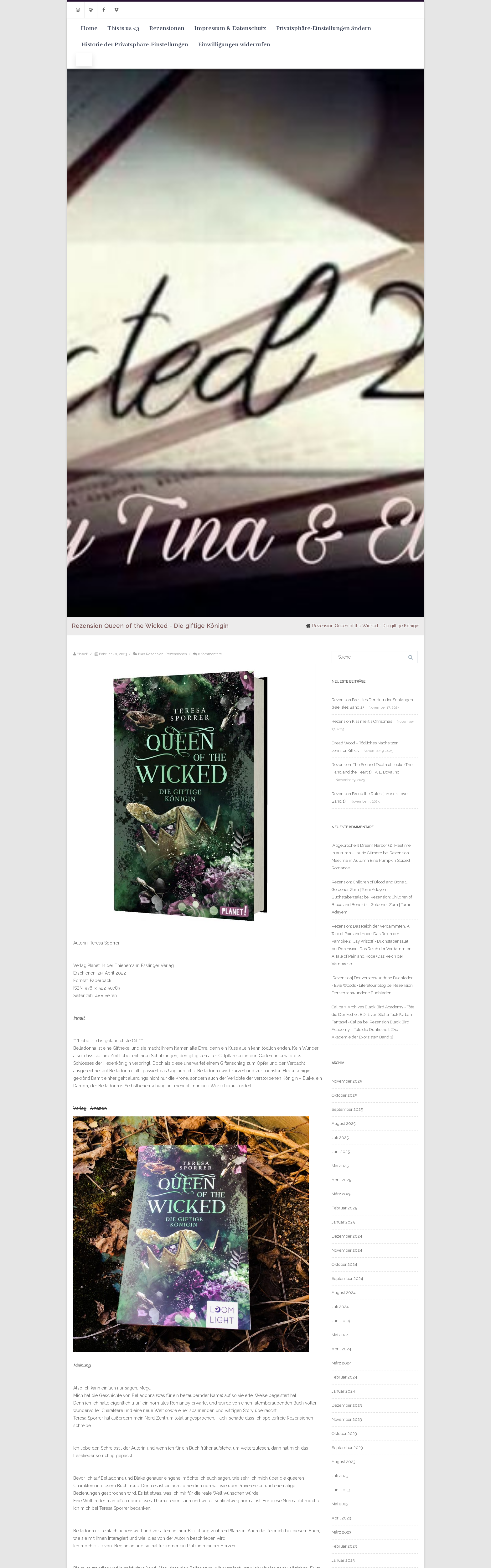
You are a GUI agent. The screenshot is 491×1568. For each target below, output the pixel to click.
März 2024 (342, 1363)
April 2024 (341, 1349)
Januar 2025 (343, 1222)
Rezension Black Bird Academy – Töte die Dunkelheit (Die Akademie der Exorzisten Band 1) (370, 1029)
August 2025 (343, 1123)
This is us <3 (123, 28)
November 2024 (347, 1250)
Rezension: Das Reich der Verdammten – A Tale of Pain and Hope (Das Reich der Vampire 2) (373, 956)
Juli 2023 (340, 1475)
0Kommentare (210, 654)
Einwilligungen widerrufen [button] (234, 44)
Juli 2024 (340, 1306)
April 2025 (341, 1179)
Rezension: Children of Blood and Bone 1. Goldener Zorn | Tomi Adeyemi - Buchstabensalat (370, 889)
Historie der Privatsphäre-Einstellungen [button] (134, 44)
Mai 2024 (340, 1335)
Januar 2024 (343, 1391)
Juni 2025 (341, 1151)
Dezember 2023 (347, 1405)
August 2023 (343, 1461)
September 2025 (347, 1109)
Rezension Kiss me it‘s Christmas (362, 721)
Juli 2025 (340, 1137)
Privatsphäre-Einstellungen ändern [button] (323, 28)
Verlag (79, 1108)
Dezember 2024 (347, 1236)
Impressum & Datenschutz (230, 28)
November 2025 (347, 1081)
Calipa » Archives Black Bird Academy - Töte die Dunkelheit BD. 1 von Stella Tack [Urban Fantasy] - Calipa (373, 1014)
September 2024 (347, 1278)
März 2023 (341, 1532)
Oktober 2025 (344, 1095)
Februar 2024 (344, 1377)
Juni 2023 (341, 1490)
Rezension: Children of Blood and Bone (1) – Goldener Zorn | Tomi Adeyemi (372, 904)
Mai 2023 (340, 1504)
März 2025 (341, 1194)
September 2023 (347, 1447)
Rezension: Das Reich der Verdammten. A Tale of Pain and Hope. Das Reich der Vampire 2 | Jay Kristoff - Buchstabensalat (371, 934)
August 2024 (344, 1292)
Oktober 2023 (344, 1433)
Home (89, 28)
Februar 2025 (344, 1208)
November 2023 (347, 1419)
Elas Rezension (150, 654)
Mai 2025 (340, 1165)
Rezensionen (166, 28)
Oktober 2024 (344, 1264)
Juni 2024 (341, 1320)
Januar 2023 (343, 1560)
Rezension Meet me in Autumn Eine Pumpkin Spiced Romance (371, 860)
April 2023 (341, 1518)
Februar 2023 (344, 1546)
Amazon (98, 1108)
